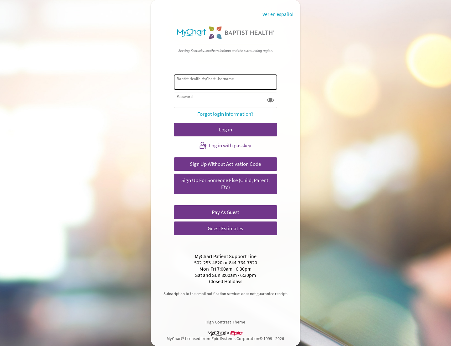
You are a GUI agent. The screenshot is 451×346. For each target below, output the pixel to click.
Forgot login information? (225, 113)
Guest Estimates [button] (225, 228)
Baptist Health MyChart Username (205, 78)
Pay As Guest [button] (225, 212)
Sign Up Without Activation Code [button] (225, 163)
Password (185, 96)
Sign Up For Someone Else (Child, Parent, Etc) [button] (225, 184)
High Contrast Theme (226, 321)
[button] (270, 100)
